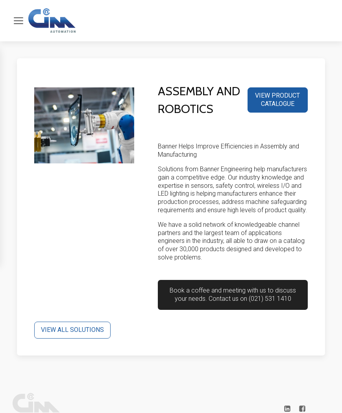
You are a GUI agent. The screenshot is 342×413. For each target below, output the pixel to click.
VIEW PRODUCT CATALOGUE (277, 99)
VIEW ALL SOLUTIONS (72, 329)
